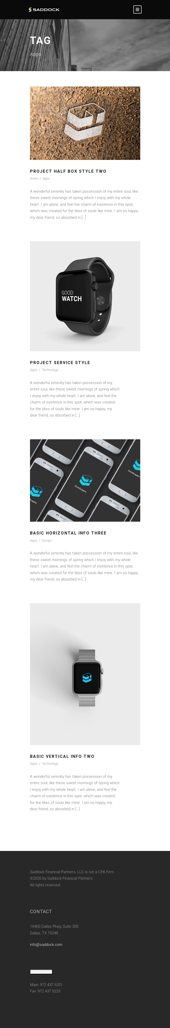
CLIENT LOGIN (41, 972)
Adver (34, 178)
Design (47, 540)
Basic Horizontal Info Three (68, 533)
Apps (46, 178)
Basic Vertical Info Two (62, 756)
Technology (50, 370)
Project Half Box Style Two (68, 171)
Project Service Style (60, 362)
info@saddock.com (46, 944)
